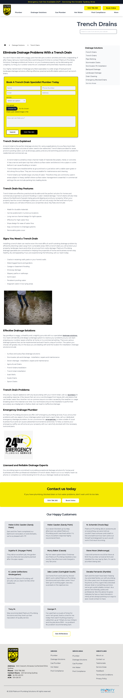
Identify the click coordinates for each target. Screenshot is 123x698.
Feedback (100, 671)
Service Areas (91, 83)
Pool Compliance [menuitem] (98, 12)
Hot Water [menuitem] (78, 12)
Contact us (100, 659)
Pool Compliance (57, 671)
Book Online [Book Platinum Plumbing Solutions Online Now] (111, 8)
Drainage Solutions (58, 659)
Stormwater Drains (93, 62)
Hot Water (55, 667)
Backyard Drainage (93, 69)
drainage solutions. (70, 335)
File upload (10, 105)
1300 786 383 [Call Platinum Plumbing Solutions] (92, 8)
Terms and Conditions (104, 675)
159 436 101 (17, 677)
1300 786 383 (20, 671)
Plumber (75, 656)
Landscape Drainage (93, 73)
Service (8, 97)
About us (99, 655)
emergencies (51, 419)
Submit (12, 132)
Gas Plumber (56, 663)
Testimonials (101, 663)
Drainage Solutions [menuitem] (39, 12)
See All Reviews (61, 634)
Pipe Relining (91, 59)
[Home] (7, 10)
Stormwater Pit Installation (96, 66)
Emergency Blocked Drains (96, 80)
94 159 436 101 (18, 675)
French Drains (91, 52)
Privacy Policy (101, 679)
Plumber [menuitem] (18, 12)
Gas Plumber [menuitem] (60, 12)
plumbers (72, 395)
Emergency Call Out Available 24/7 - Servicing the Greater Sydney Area (61, 2)
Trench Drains (91, 56)
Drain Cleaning (91, 76)
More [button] (116, 12)
